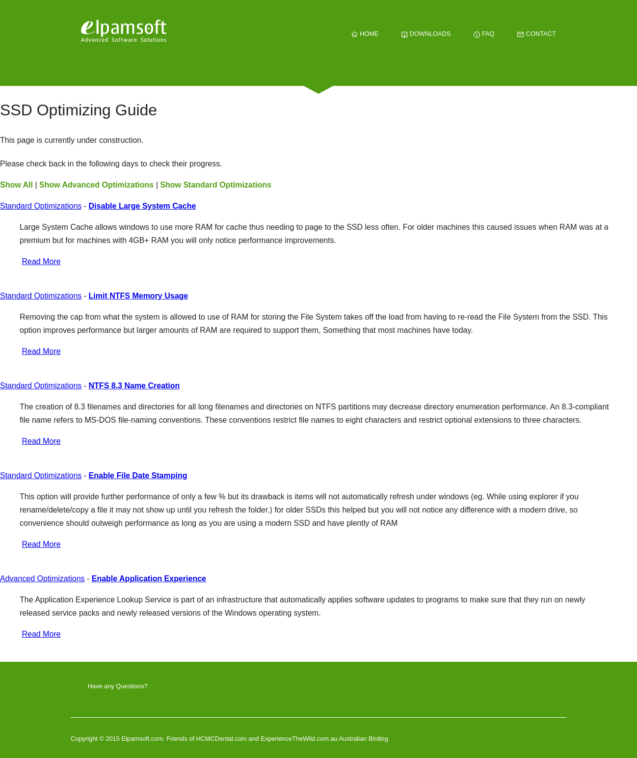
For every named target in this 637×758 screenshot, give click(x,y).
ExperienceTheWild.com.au (299, 738)
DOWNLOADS (426, 33)
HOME (364, 33)
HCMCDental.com (222, 738)
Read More (41, 261)
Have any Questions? (118, 686)
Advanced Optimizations (42, 578)
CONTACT (536, 33)
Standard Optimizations (40, 206)
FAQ (484, 33)
